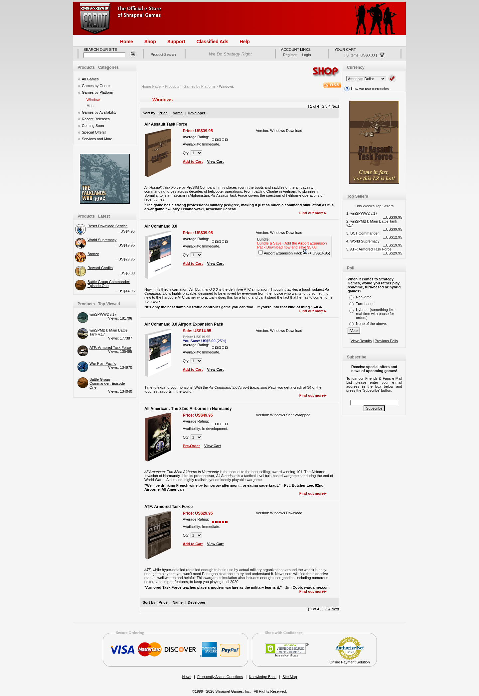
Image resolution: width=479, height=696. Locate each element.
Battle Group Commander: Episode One (107, 383)
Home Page (151, 86)
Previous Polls (386, 341)
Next (335, 106)
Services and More (97, 139)
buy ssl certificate (286, 655)
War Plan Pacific (102, 363)
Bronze (93, 254)
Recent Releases (96, 119)
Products (172, 86)
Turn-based (365, 304)
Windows (93, 100)
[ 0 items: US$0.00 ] (365, 55)
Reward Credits (100, 268)
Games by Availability (99, 112)
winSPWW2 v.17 (102, 314)
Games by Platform (97, 92)
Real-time (364, 297)
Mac (89, 106)
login (306, 55)
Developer (196, 113)
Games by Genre (96, 86)
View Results (361, 341)
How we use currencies (366, 89)
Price (163, 113)
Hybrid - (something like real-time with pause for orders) (375, 314)
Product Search (163, 54)
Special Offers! (94, 132)
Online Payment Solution (350, 662)
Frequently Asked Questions (220, 677)
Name (178, 113)
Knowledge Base (263, 677)
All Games (90, 79)
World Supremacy (101, 240)
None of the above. (371, 324)
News (186, 677)
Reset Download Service (107, 226)
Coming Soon (93, 126)
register (290, 55)
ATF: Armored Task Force (110, 347)
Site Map (289, 677)
